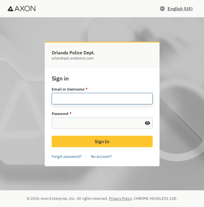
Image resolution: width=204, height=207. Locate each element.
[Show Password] (147, 123)
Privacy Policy (120, 198)
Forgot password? (66, 156)
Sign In (102, 141)
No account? (101, 156)
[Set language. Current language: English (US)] (176, 8)
